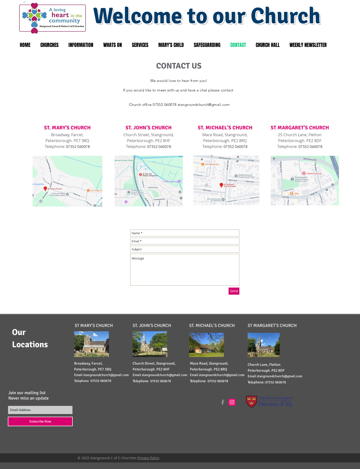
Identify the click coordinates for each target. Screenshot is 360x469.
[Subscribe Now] (40, 421)
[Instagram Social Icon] (232, 402)
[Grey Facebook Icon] (222, 402)
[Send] (234, 291)
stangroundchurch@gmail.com (204, 104)
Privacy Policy (148, 458)
